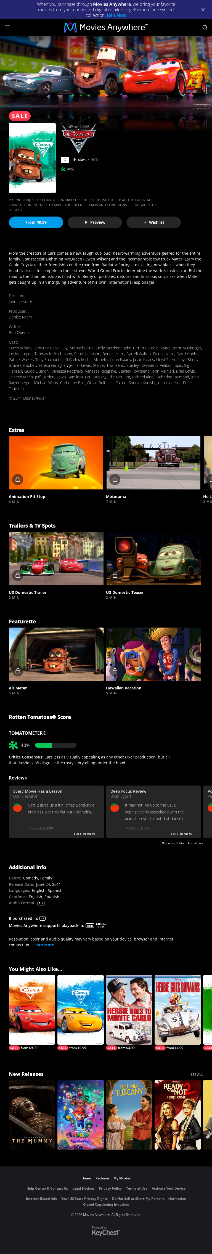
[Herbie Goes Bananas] (178, 1012)
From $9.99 (36, 222)
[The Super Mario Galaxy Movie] (80, 1115)
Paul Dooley (95, 377)
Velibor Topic (171, 365)
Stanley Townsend (108, 365)
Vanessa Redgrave (67, 371)
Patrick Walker (21, 359)
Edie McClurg (118, 377)
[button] (56, 463)
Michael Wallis (46, 382)
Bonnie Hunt (113, 353)
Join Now (117, 15)
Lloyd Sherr (166, 359)
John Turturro (135, 348)
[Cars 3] (80, 1012)
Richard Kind (142, 377)
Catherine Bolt (72, 382)
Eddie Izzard (159, 348)
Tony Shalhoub (47, 359)
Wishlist (153, 222)
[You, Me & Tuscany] (129, 1115)
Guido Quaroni (36, 371)
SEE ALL (196, 1074)
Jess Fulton (117, 382)
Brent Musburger (186, 348)
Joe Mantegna (20, 353)
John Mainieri (163, 371)
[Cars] (32, 1012)
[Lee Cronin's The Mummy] (32, 1115)
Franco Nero (163, 353)
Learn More (43, 944)
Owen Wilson (20, 348)
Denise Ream (20, 317)
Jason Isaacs (120, 359)
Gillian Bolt (96, 382)
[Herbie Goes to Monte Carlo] (129, 1012)
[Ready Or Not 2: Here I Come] (178, 1115)
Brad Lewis (185, 371)
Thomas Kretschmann (53, 353)
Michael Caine (82, 348)
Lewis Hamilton (70, 377)
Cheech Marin (21, 377)
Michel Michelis (94, 359)
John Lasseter (20, 301)
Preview (94, 222)
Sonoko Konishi (142, 382)
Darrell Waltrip (138, 353)
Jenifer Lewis (80, 365)
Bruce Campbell (22, 365)
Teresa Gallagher (52, 365)
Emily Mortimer (109, 348)
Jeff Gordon (44, 377)
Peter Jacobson (87, 353)
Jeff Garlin (71, 359)
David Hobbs (187, 353)
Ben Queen (19, 332)
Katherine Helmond (172, 377)
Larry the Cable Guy (50, 348)
